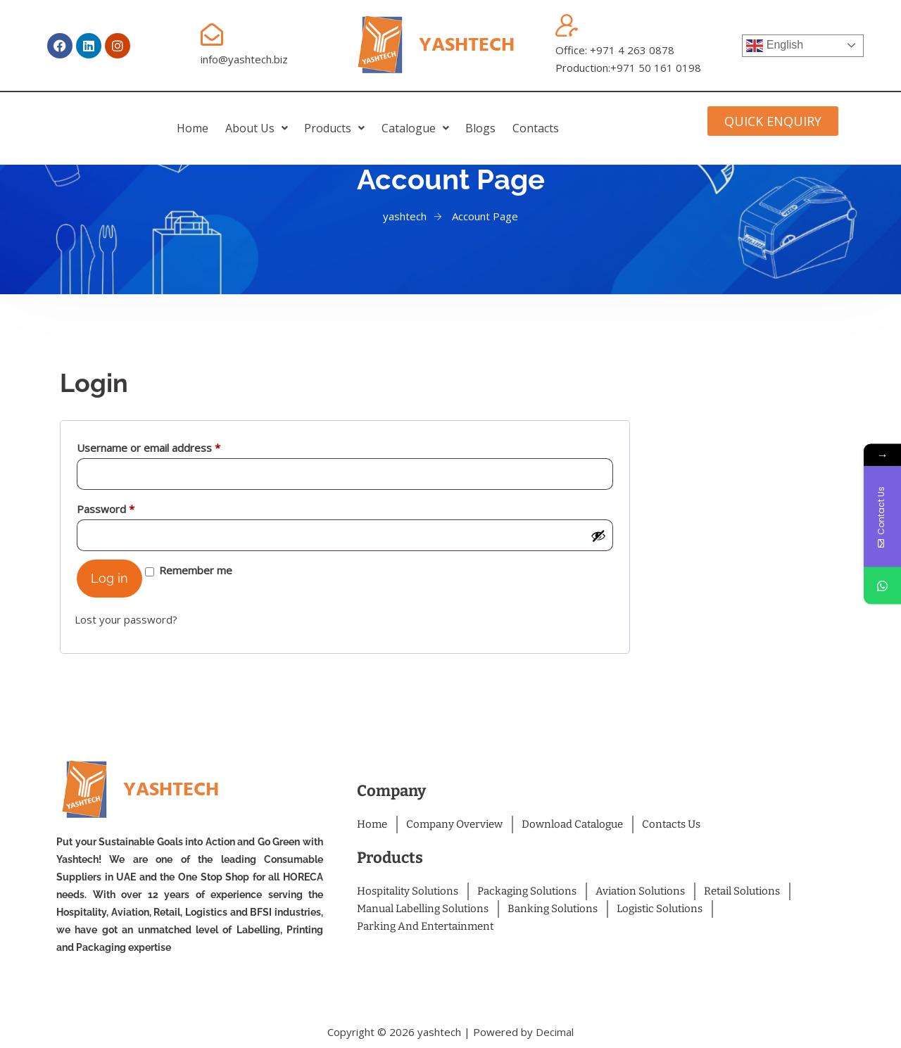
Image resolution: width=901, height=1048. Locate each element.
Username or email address (170, 446)
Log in (109, 578)
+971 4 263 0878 (632, 50)
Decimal (555, 1032)
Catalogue (431, 119)
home (111, 119)
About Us (207, 119)
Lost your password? (126, 619)
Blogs (530, 119)
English (774, 45)
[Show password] (598, 535)
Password (127, 507)
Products (318, 119)
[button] (207, 119)
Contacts (617, 119)
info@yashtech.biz (244, 59)
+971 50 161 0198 (655, 68)
